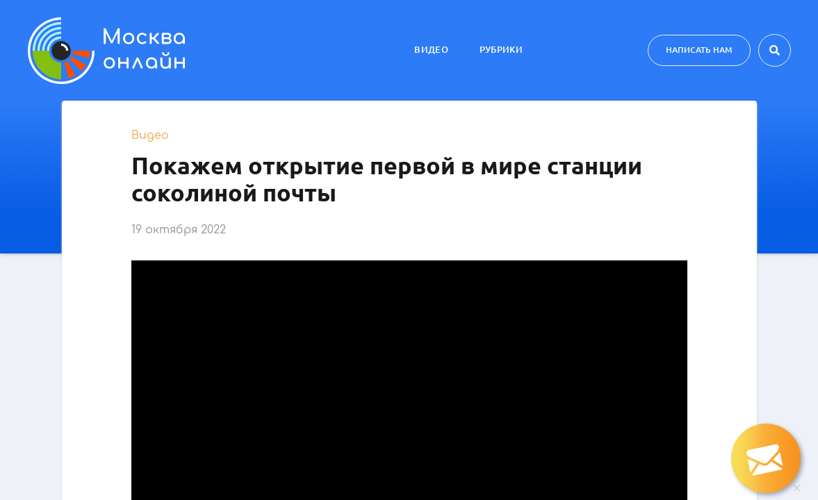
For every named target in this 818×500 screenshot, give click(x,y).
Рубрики (501, 49)
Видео (431, 49)
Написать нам (699, 49)
